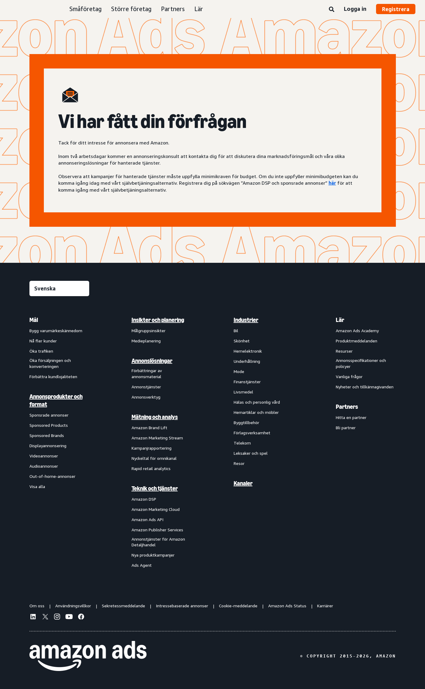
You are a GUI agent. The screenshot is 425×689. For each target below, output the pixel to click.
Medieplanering (146, 340)
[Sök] (331, 10)
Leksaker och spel (251, 453)
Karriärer (325, 605)
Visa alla (37, 486)
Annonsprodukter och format (56, 400)
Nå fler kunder (43, 340)
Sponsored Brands (46, 435)
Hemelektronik (248, 351)
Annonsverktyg (146, 396)
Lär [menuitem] (340, 319)
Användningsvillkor (73, 605)
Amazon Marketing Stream (157, 437)
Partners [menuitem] (347, 406)
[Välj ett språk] (59, 288)
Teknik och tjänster (155, 488)
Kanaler (243, 483)
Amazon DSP (144, 499)
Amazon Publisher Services (157, 529)
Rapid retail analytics (151, 468)
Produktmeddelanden (356, 340)
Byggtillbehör (246, 422)
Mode (239, 371)
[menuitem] (59, 442)
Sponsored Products (48, 425)
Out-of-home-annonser (52, 476)
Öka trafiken (41, 351)
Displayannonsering (47, 445)
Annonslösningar (152, 360)
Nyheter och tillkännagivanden (364, 386)
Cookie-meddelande (238, 605)
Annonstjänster (146, 386)
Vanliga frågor (349, 376)
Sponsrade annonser (48, 414)
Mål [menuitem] (33, 319)
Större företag (131, 8)
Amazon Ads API (147, 519)
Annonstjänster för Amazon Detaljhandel (158, 542)
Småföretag (85, 8)
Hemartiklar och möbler (256, 412)
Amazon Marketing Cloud (156, 509)
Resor (239, 463)
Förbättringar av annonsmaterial (147, 373)
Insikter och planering (158, 319)
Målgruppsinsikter (148, 330)
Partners (173, 8)
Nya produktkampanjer (153, 554)
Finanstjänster (247, 381)
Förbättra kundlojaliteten (53, 376)
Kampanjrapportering (152, 448)
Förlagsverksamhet (252, 432)
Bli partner (346, 427)
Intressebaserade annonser (182, 605)
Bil (236, 330)
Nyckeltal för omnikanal (154, 458)
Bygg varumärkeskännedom (55, 330)
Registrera (395, 9)
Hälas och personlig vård (257, 402)
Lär (198, 8)
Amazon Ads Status (287, 605)
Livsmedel (243, 391)
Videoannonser (43, 455)
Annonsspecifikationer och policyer (361, 363)
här (332, 183)
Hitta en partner (351, 417)
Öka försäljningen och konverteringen (50, 363)
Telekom (242, 442)
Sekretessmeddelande (123, 605)
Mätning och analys (155, 416)
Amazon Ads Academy (357, 330)
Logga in (355, 8)
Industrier (246, 319)
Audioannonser (43, 466)
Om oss (36, 605)
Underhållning (247, 361)
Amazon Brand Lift (149, 427)
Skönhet (242, 340)
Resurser (344, 351)
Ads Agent (142, 565)
